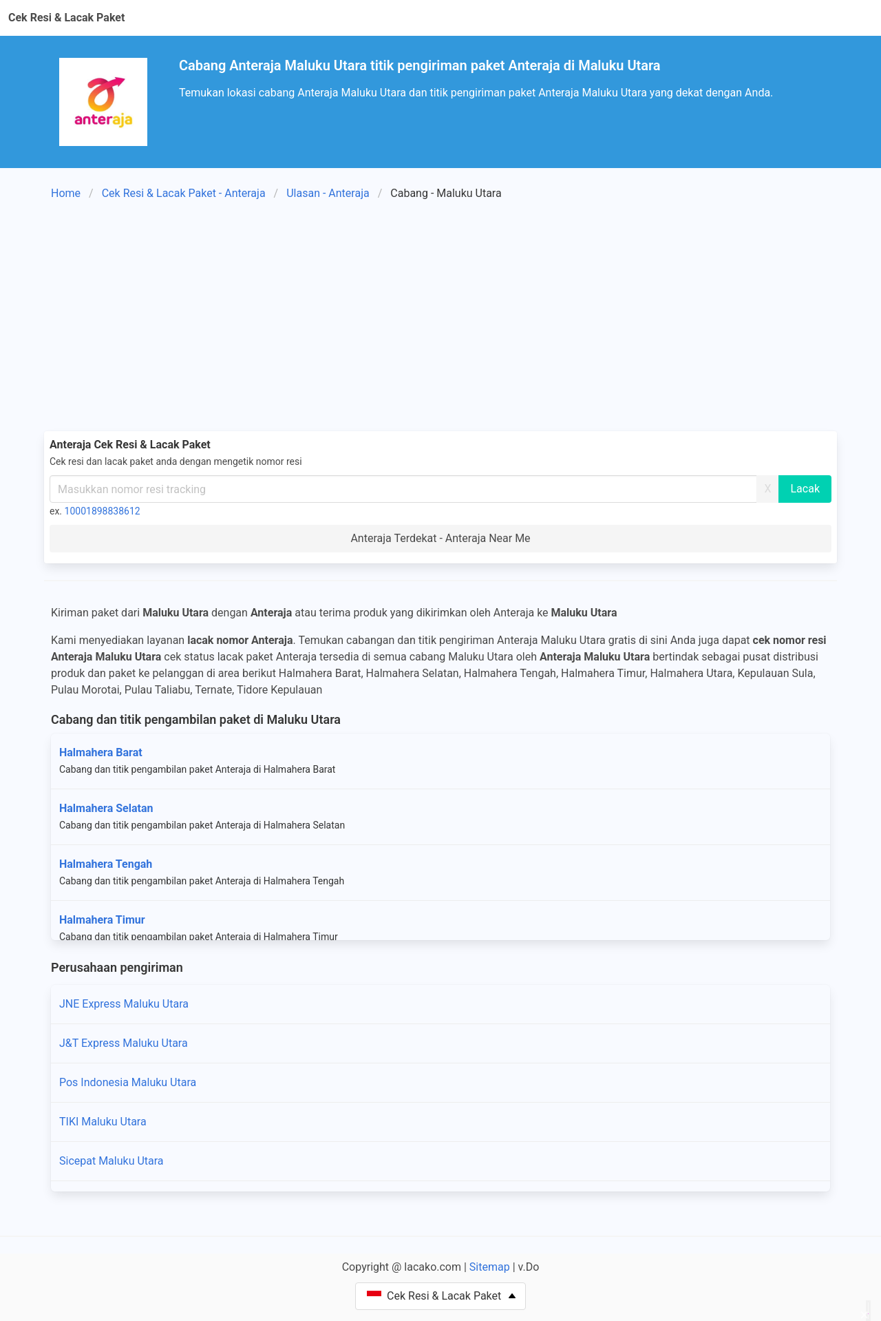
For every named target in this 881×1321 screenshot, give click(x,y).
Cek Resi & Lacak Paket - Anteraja (184, 193)
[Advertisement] (440, 318)
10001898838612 (102, 511)
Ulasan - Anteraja (327, 193)
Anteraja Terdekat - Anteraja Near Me (440, 538)
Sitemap (489, 1266)
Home (66, 193)
